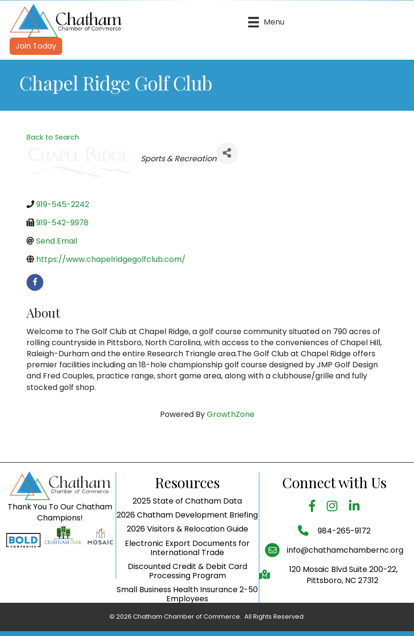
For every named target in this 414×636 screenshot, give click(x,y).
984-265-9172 (343, 555)
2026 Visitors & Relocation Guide (187, 554)
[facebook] (35, 282)
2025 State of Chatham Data (187, 526)
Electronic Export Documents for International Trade (187, 573)
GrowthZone (230, 414)
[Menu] (266, 22)
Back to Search (53, 137)
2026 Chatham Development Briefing (187, 539)
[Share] (227, 153)
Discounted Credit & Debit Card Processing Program (187, 596)
